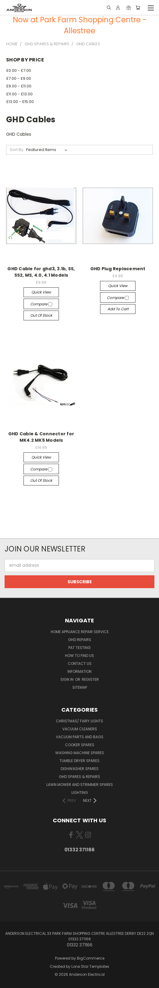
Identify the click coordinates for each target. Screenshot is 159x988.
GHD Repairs (79, 639)
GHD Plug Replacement (118, 269)
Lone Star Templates (90, 966)
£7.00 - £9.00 (18, 78)
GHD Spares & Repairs (79, 776)
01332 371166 (79, 849)
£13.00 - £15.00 (20, 102)
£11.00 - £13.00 (19, 94)
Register (90, 679)
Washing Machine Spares (79, 752)
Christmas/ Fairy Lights (79, 721)
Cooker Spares (79, 744)
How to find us (79, 655)
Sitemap (79, 687)
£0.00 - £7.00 (18, 70)
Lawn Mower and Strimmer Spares (79, 784)
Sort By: (17, 150)
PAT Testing (79, 647)
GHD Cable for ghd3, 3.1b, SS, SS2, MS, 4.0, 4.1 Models (41, 272)
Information (79, 671)
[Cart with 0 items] (138, 7)
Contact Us (80, 663)
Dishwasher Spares (80, 768)
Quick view (41, 292)
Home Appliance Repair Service (80, 631)
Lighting (79, 792)
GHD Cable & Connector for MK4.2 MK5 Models (41, 437)
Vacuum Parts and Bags (79, 736)
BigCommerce (90, 958)
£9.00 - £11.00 (18, 86)
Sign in (67, 679)
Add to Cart (117, 309)
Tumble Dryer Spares (79, 760)
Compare (41, 304)
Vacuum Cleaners (79, 729)
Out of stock (41, 315)
